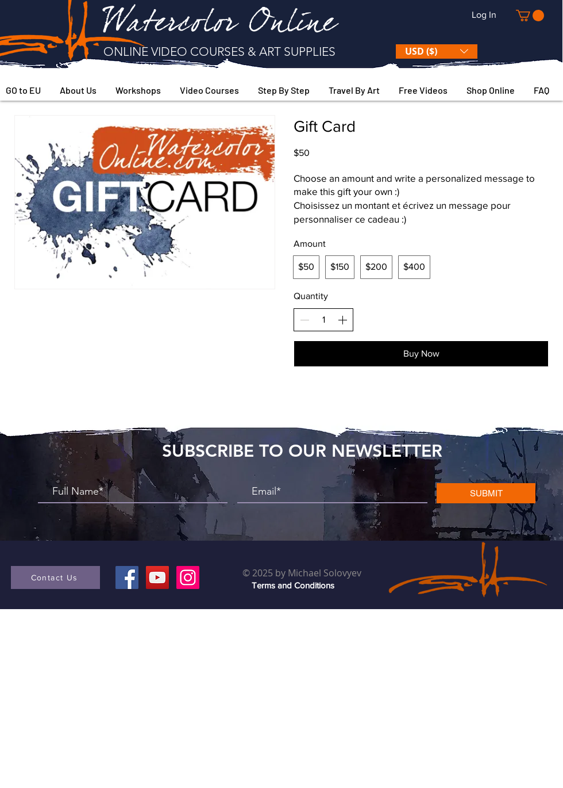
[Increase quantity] (342, 320)
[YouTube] (157, 577)
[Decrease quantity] (304, 320)
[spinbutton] (323, 319)
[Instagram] (187, 577)
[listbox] (436, 51)
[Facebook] (126, 577)
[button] (530, 15)
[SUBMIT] (486, 493)
